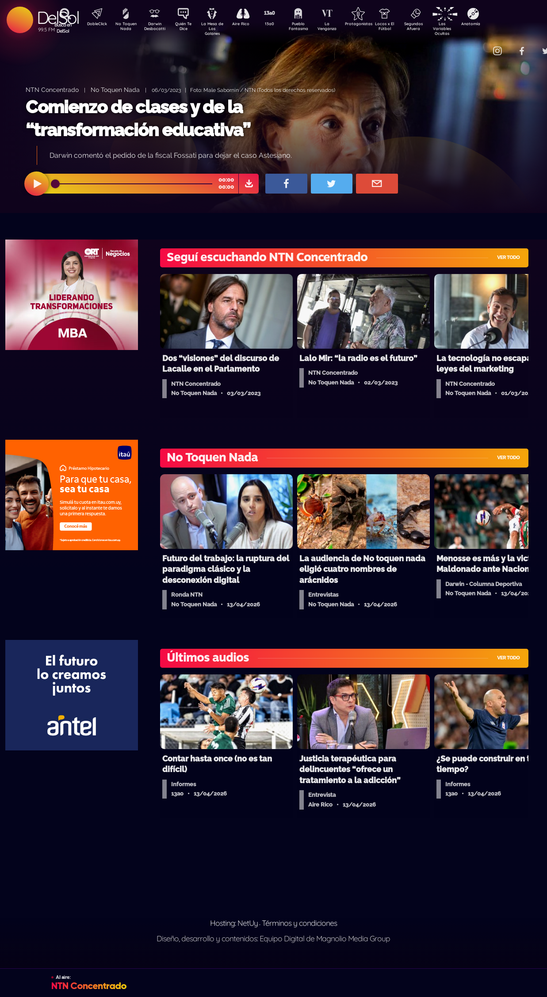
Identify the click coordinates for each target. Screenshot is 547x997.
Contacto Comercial (478, 45)
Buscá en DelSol (63, 28)
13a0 (279, 25)
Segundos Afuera (434, 28)
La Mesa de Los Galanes (218, 28)
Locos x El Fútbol (403, 28)
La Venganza (342, 28)
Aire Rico (248, 25)
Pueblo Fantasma (310, 28)
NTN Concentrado (52, 89)
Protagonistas (372, 25)
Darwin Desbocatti (156, 28)
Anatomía (496, 25)
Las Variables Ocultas (465, 28)
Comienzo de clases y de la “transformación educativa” (138, 118)
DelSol (58, 17)
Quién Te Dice (187, 28)
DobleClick (94, 25)
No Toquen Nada (124, 28)
